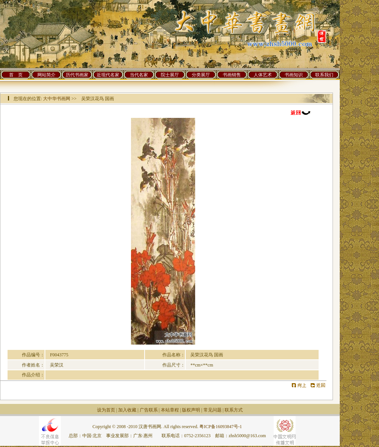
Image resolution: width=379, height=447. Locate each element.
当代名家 (139, 74)
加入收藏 (127, 410)
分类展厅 (201, 74)
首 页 (16, 74)
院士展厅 (170, 74)
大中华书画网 (56, 98)
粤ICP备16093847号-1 (220, 426)
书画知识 (294, 74)
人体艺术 (263, 74)
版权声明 (191, 410)
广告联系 (149, 410)
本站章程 (170, 410)
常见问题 (212, 410)
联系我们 (324, 74)
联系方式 (234, 410)
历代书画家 (77, 74)
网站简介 (46, 74)
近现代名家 (108, 74)
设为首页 (106, 410)
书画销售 (232, 74)
